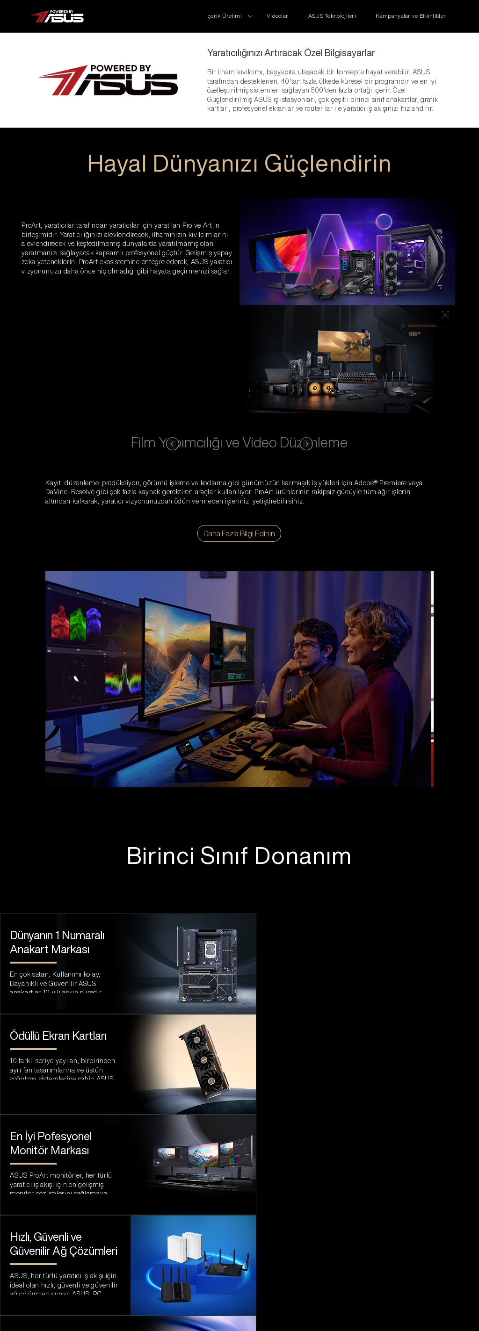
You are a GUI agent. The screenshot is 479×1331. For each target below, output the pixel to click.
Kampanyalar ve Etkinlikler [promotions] (411, 16)
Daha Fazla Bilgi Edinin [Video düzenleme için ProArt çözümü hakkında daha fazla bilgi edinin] (239, 533)
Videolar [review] (278, 16)
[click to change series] (230, 15)
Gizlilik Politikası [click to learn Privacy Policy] (164, 1306)
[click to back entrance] (56, 16)
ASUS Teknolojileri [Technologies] (333, 16)
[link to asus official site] (239, 1244)
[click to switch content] (172, 444)
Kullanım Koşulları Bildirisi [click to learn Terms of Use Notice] (77, 1306)
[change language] (408, 1306)
